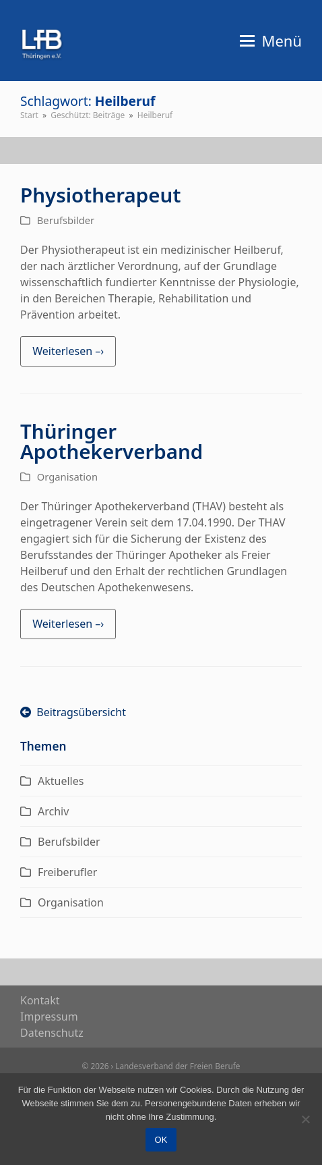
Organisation (67, 476)
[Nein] (305, 1119)
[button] (271, 40)
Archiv (53, 811)
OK (161, 1140)
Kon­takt (40, 1000)
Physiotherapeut (100, 195)
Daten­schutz (52, 1032)
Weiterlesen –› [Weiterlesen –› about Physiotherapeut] (68, 351)
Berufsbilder (65, 220)
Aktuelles (61, 781)
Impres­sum (49, 1016)
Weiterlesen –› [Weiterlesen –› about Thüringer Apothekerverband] (68, 623)
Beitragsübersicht (73, 712)
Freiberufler (67, 872)
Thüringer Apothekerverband (111, 441)
